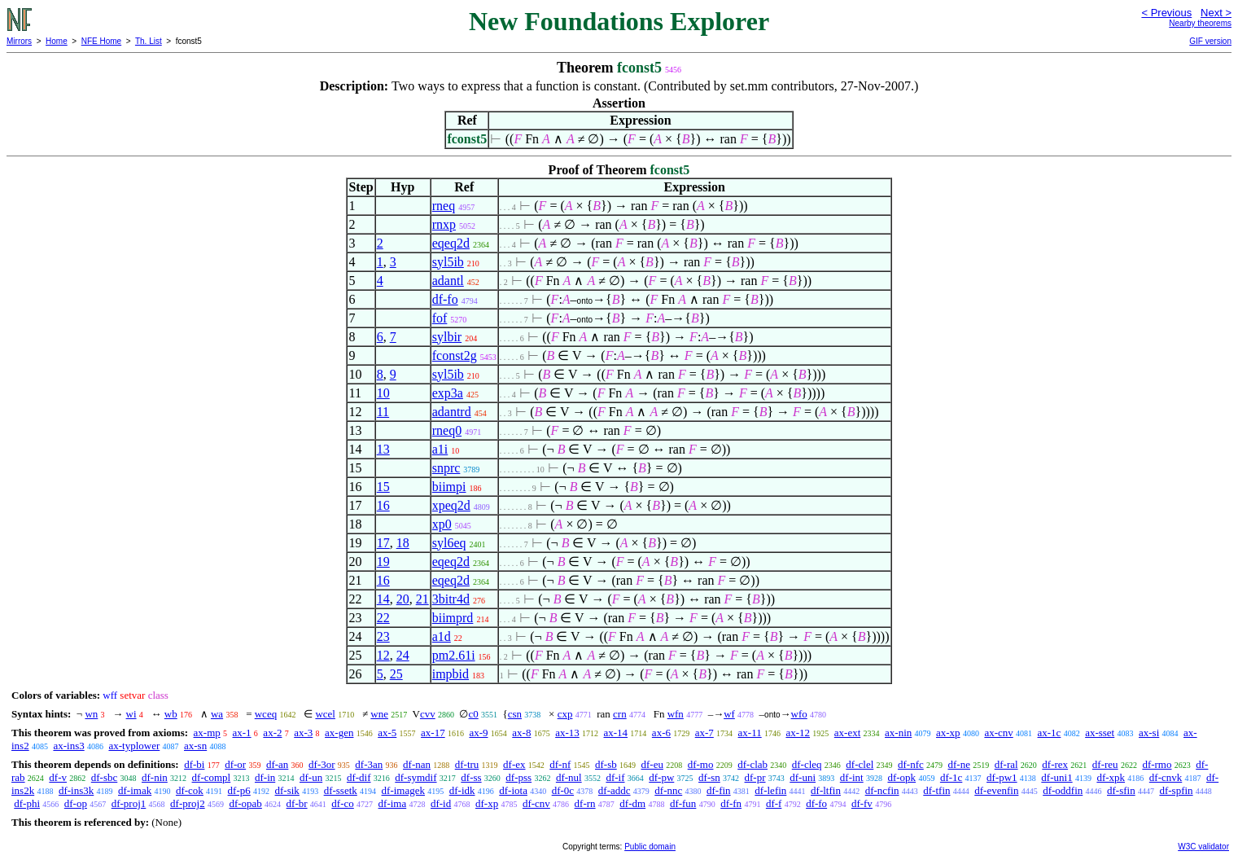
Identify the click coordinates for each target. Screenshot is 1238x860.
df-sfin (1121, 790)
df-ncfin (882, 790)
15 (383, 487)
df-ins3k (76, 790)
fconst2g (454, 355)
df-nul (569, 777)
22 (383, 618)
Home (57, 41)
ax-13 (567, 732)
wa (217, 714)
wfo (799, 714)
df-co (342, 803)
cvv (427, 714)
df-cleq (807, 764)
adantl (448, 280)
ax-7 (704, 732)
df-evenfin (996, 790)
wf (729, 714)
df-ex (514, 764)
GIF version (1210, 41)
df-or (235, 764)
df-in (265, 777)
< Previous (1166, 13)
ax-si (1149, 732)
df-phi (27, 803)
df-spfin (1175, 790)
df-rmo (1156, 764)
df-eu (652, 764)
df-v (58, 777)
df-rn (585, 803)
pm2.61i (453, 655)
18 (402, 543)
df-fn (730, 803)
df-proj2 (187, 803)
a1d (441, 636)
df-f (774, 803)
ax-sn (195, 745)
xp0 (442, 524)
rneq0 (447, 430)
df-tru (467, 764)
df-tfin (936, 790)
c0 (473, 714)
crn (620, 714)
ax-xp (948, 732)
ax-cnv (998, 732)
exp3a (447, 393)
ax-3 (303, 732)
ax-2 (272, 732)
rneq (443, 206)
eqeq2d (451, 243)
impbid (450, 674)
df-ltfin (826, 790)
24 (402, 655)
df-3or (321, 764)
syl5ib (448, 262)
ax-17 (433, 732)
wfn (675, 714)
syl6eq (449, 543)
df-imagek (403, 790)
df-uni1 (1056, 777)
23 (383, 636)
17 (383, 543)
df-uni (803, 777)
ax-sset (1099, 732)
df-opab (245, 803)
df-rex (1055, 764)
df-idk (462, 790)
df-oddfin (1063, 790)
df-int (852, 777)
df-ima (392, 803)
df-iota (513, 790)
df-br (297, 803)
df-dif (359, 777)
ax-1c (1049, 732)
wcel (325, 714)
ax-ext (847, 732)
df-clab (752, 764)
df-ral (1006, 764)
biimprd (453, 618)
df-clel (859, 764)
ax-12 (797, 732)
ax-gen (339, 732)
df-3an (369, 764)
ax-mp (207, 732)
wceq (266, 714)
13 (383, 449)
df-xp (486, 803)
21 (422, 599)
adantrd (451, 412)
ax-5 (387, 732)
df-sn (709, 777)
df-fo (445, 299)
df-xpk (1110, 777)
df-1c (951, 777)
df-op (75, 803)
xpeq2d (451, 505)
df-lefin (770, 790)
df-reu (1105, 764)
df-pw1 (1001, 777)
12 (383, 655)
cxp (565, 714)
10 (383, 393)
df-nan (417, 764)
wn (91, 714)
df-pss (518, 777)
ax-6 (661, 732)
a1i (440, 449)
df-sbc (104, 777)
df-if (615, 777)
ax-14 (616, 732)
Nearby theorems (1200, 23)
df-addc (614, 790)
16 (383, 505)
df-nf (560, 764)
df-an (277, 764)
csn (515, 714)
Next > (1216, 13)
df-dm (632, 803)
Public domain (650, 846)
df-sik (287, 790)
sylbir (447, 337)
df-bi (194, 764)
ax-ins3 (68, 745)
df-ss (471, 777)
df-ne (959, 764)
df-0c (563, 790)
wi (131, 714)
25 (396, 674)
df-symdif (415, 777)
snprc (446, 468)
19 (383, 561)
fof (440, 318)
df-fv (862, 803)
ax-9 (478, 732)
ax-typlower (134, 745)
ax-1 (242, 732)
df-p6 (239, 790)
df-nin (155, 777)
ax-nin (898, 732)
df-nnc (668, 790)
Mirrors (19, 41)
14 (383, 599)
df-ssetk (340, 790)
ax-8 (521, 732)
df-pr (755, 777)
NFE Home (101, 41)
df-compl (211, 777)
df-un (311, 777)
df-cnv (536, 803)
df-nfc (911, 764)
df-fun (683, 803)
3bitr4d (451, 599)
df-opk (901, 777)
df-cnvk (1165, 777)
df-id (441, 803)
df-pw (661, 777)
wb (170, 714)
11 (383, 412)
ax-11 (750, 732)
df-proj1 (129, 803)
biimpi (449, 487)
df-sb (606, 764)
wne (379, 714)
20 (402, 599)
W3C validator (1203, 846)
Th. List (148, 41)
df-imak (134, 790)
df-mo (701, 764)
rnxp (444, 224)
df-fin (718, 790)
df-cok (189, 790)
